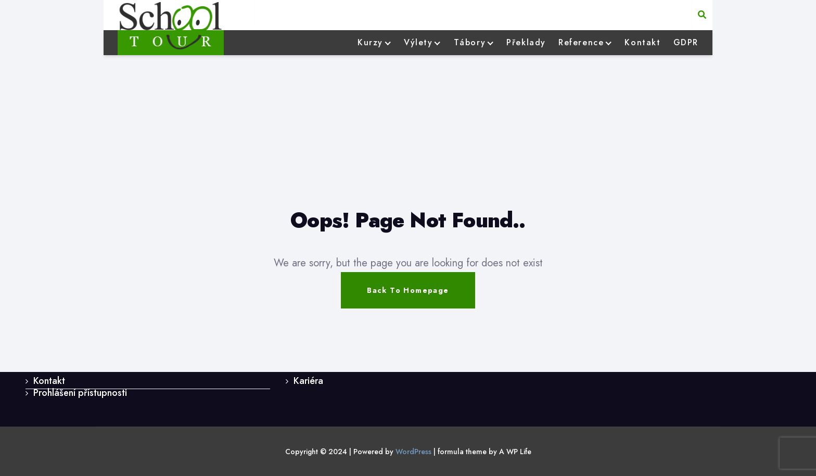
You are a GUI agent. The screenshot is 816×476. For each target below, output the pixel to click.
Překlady (526, 42)
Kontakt (642, 42)
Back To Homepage (408, 290)
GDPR (685, 42)
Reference (581, 42)
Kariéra (308, 381)
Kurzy (370, 42)
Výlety (418, 42)
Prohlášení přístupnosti (80, 393)
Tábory (470, 42)
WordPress (413, 451)
